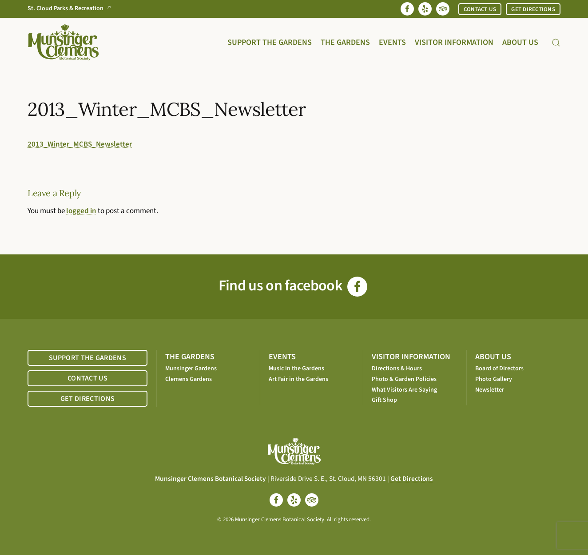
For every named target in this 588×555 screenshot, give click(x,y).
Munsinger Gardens (191, 368)
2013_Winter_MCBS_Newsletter (80, 144)
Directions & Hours (397, 368)
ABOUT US (493, 356)
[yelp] (294, 500)
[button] (556, 42)
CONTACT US (480, 9)
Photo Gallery (493, 379)
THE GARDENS (190, 356)
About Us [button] (520, 42)
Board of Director (498, 368)
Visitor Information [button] (454, 42)
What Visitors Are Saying (404, 389)
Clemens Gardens (188, 379)
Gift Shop (384, 400)
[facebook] (276, 500)
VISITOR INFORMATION (411, 356)
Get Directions (411, 479)
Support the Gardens (269, 42)
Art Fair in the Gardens (298, 379)
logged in (81, 211)
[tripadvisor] (311, 500)
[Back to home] (63, 42)
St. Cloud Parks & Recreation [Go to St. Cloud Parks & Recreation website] (71, 8)
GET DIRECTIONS (533, 9)
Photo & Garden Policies (404, 379)
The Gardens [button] (345, 42)
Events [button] (392, 42)
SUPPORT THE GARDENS (87, 358)
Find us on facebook (293, 286)
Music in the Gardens (296, 368)
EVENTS (282, 356)
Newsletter (489, 389)
